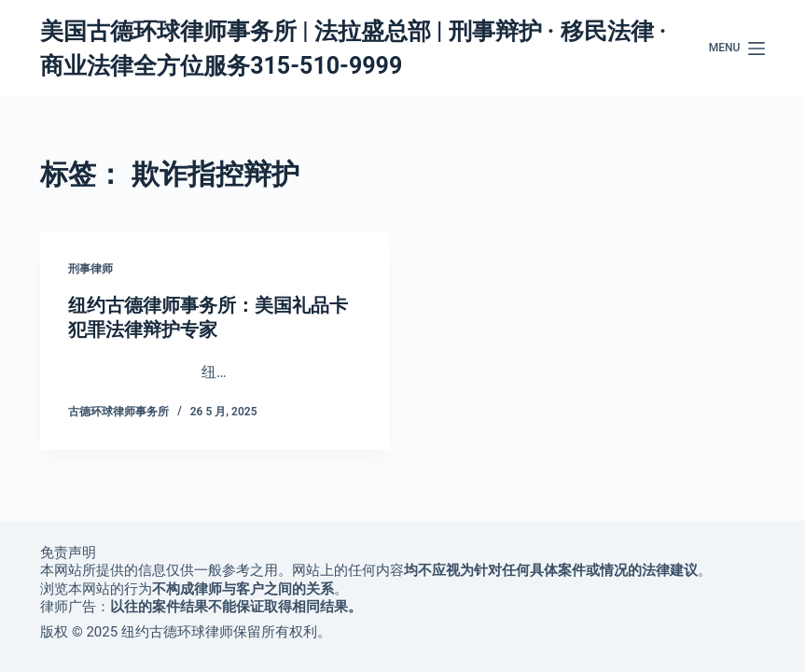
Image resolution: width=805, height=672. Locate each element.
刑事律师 (90, 268)
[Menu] (737, 48)
